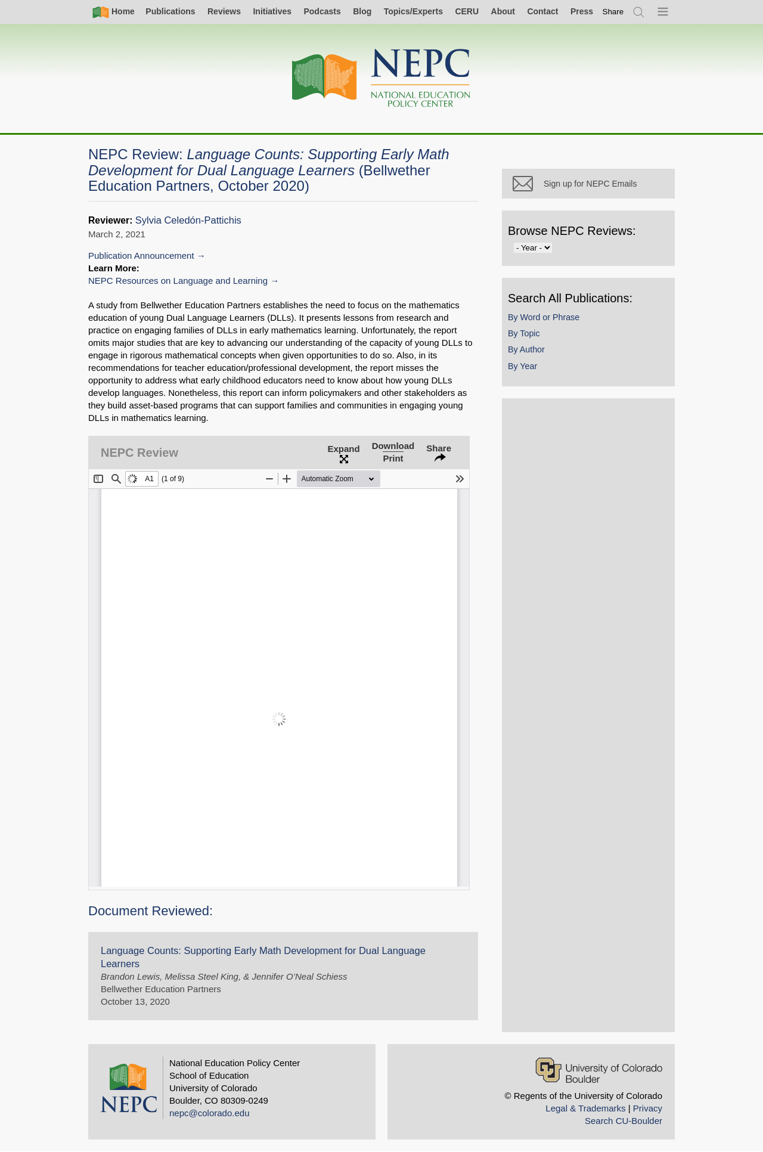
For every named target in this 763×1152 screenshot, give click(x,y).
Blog (362, 11)
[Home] (381, 78)
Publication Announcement (141, 255)
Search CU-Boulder (623, 1121)
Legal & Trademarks (585, 1108)
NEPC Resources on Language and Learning (178, 280)
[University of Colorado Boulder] (598, 1070)
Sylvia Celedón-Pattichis (188, 220)
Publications (170, 11)
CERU (467, 11)
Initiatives (272, 11)
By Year (522, 366)
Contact (542, 11)
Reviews (224, 11)
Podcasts (321, 11)
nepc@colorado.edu (209, 1113)
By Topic (524, 333)
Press (581, 11)
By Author (526, 349)
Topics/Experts (413, 11)
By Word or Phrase (543, 317)
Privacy (647, 1108)
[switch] (613, 11)
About (503, 11)
